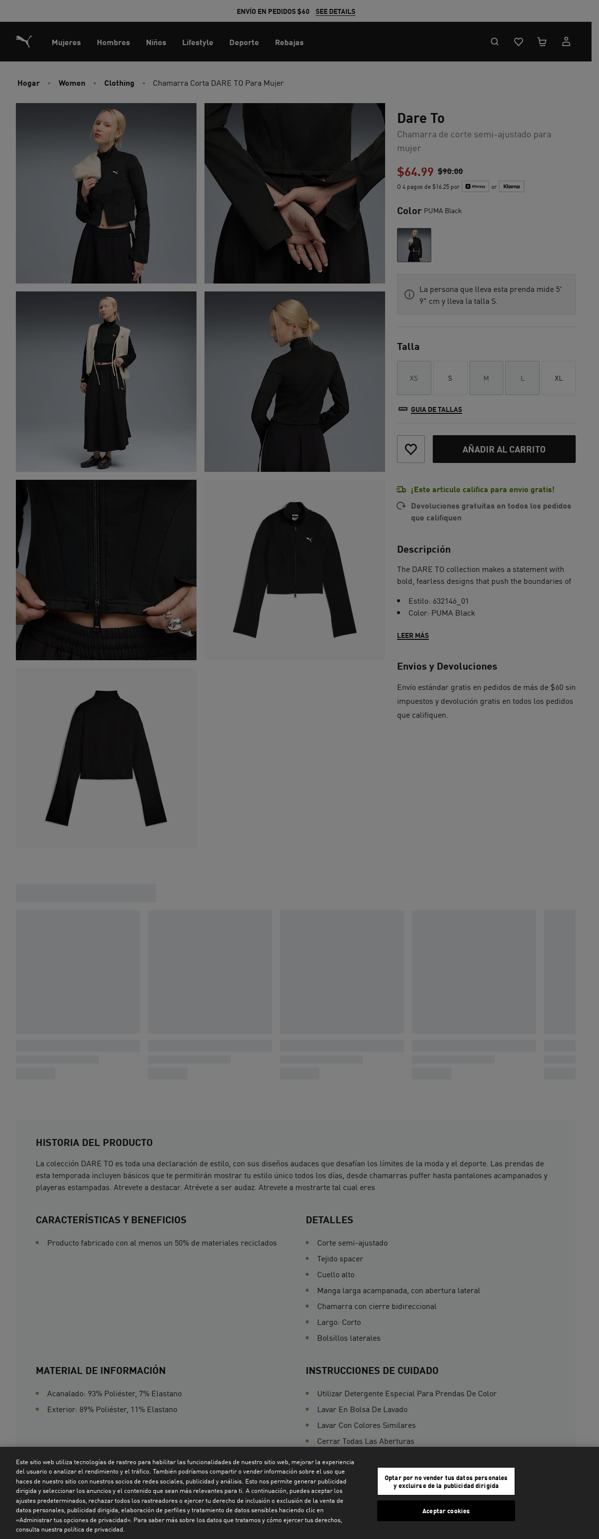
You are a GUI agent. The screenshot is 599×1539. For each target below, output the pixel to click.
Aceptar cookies (446, 1510)
